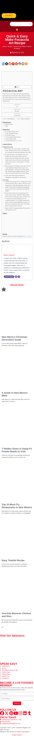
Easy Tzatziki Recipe (13, 560)
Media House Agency (23, 731)
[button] (17, 30)
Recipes (10, 46)
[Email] (22, 63)
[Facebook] (3, 63)
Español (19, 735)
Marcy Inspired (9, 255)
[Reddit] (9, 63)
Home (4, 46)
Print (17, 87)
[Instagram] (19, 63)
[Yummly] (16, 63)
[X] (6, 63)
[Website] (19, 276)
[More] (26, 63)
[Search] (30, 24)
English (14, 735)
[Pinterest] (13, 63)
